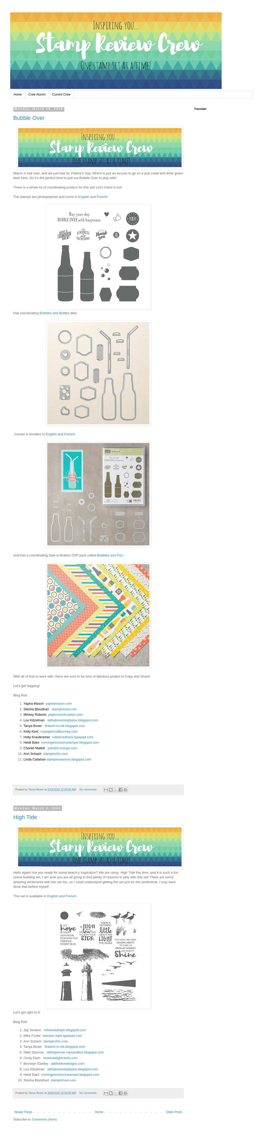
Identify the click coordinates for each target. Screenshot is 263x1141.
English (83, 197)
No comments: (88, 789)
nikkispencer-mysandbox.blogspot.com (75, 1052)
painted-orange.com (62, 748)
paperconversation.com (65, 714)
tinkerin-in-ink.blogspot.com (65, 726)
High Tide (25, 817)
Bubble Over (28, 118)
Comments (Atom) (44, 1119)
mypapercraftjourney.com (59, 731)
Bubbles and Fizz (110, 555)
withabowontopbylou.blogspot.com (72, 720)
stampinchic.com (55, 754)
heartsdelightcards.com (60, 1058)
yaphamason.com (58, 703)
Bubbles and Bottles (54, 313)
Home (18, 94)
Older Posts (174, 1112)
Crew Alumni (36, 94)
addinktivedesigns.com (68, 1063)
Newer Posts (23, 1112)
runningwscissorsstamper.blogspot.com (70, 742)
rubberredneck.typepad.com (72, 737)
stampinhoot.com (64, 709)
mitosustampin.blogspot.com (65, 1030)
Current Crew (61, 94)
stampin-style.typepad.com (62, 1036)
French (102, 197)
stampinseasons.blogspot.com (68, 759)
